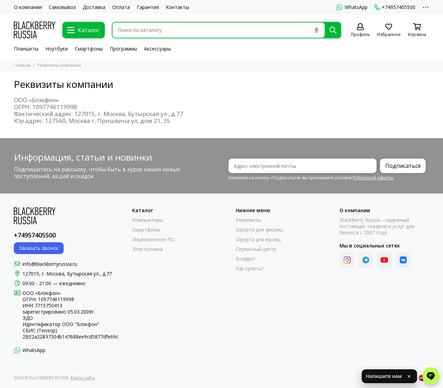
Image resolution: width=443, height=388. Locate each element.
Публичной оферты (373, 178)
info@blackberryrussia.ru (49, 264)
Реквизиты (248, 220)
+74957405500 (394, 7)
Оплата (121, 7)
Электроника (147, 249)
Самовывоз (62, 7)
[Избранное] (389, 30)
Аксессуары (157, 48)
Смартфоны (89, 48)
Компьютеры (147, 220)
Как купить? (249, 268)
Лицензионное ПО (153, 239)
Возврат (246, 259)
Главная (22, 65)
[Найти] (333, 30)
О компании (28, 7)
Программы (123, 48)
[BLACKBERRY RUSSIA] (34, 29)
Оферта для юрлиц (258, 239)
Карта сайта (83, 378)
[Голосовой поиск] (316, 30)
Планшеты (26, 48)
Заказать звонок (38, 248)
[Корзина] (417, 30)
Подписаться (403, 166)
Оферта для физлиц (259, 230)
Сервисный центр (256, 249)
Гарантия (148, 7)
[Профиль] (360, 30)
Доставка (94, 7)
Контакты (177, 7)
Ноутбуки (56, 48)
